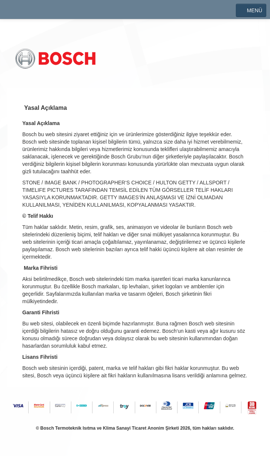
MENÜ (251, 10)
